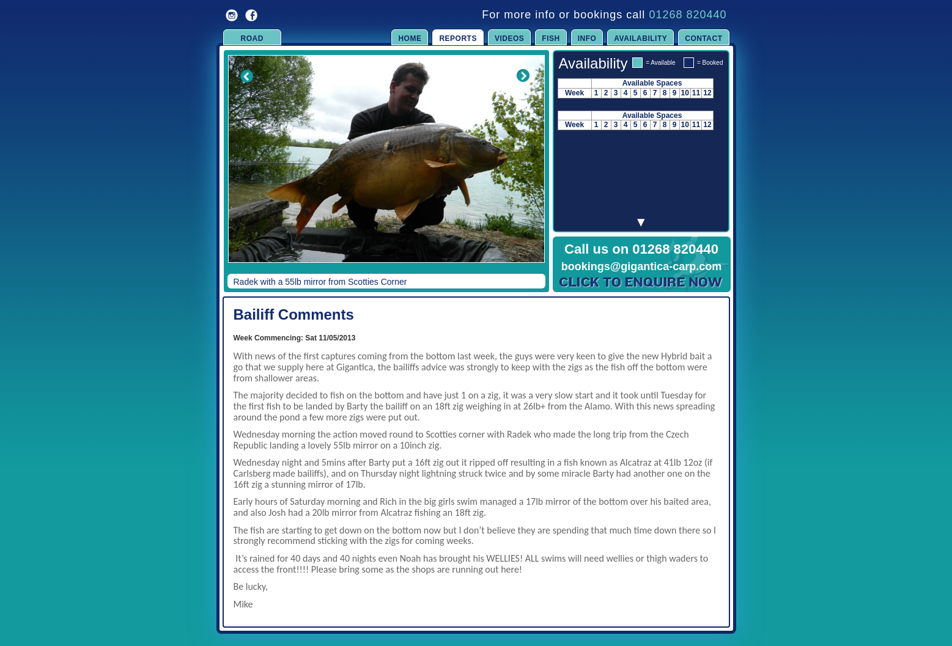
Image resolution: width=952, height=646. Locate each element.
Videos (509, 38)
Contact (703, 38)
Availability (640, 38)
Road (252, 38)
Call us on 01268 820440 (641, 249)
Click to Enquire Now (641, 282)
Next (523, 167)
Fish (550, 38)
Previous (238, 167)
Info (587, 38)
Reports (458, 38)
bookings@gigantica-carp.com (641, 266)
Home (409, 38)
